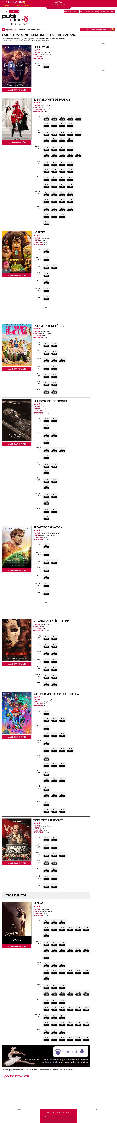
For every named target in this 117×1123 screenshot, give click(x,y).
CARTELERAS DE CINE (71, 11)
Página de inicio (10, 30)
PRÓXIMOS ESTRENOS (107, 11)
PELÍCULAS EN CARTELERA (89, 11)
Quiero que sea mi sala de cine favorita (98, 29)
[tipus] (58, 1116)
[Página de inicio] (15, 18)
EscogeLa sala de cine (58, 4)
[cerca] (58, 1120)
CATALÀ (5, 11)
